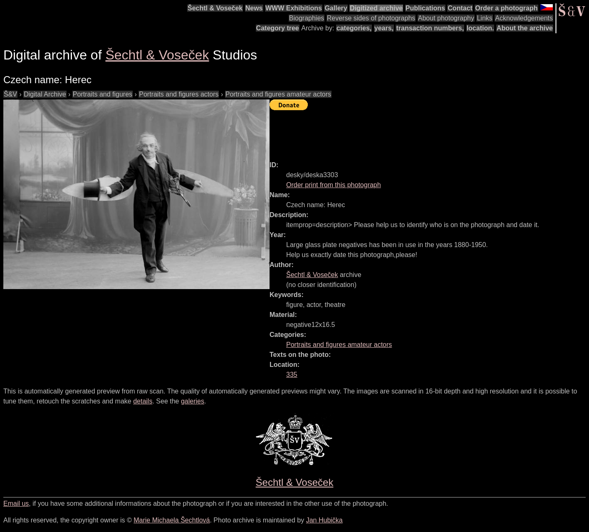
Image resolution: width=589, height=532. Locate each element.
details (142, 401)
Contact (460, 8)
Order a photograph (506, 8)
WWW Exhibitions (293, 8)
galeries (192, 401)
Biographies (306, 18)
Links (484, 18)
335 (291, 374)
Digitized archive (376, 8)
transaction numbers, (430, 28)
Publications (425, 8)
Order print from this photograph (333, 184)
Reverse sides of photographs (371, 18)
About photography (446, 18)
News (254, 8)
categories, (354, 28)
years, (383, 28)
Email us (16, 503)
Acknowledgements (524, 18)
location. (480, 28)
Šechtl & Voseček (215, 8)
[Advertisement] (421, 132)
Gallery (335, 8)
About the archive (525, 28)
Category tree (277, 28)
